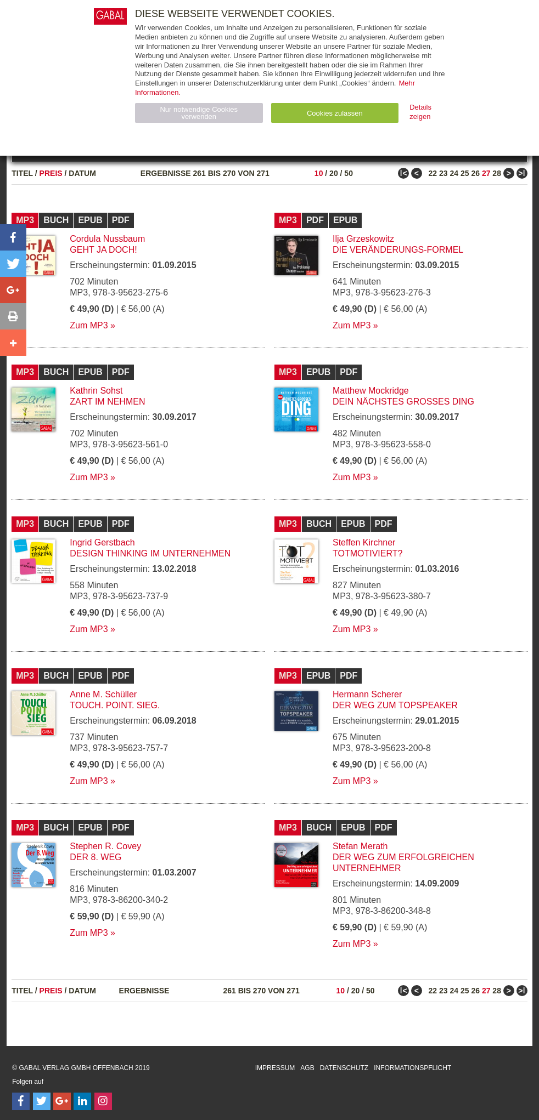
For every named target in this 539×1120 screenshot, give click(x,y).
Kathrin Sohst (96, 390)
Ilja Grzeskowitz (363, 238)
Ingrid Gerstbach (102, 542)
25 (465, 173)
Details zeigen (420, 112)
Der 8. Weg (95, 857)
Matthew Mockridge (371, 390)
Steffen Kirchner (364, 542)
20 (333, 173)
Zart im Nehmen (107, 401)
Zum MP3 (89, 325)
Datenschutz (344, 1068)
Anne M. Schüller (103, 694)
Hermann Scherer (367, 694)
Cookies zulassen (335, 113)
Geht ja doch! (103, 249)
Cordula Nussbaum (107, 238)
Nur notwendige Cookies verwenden (199, 113)
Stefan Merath (360, 846)
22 (433, 173)
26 (475, 173)
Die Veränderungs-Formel (398, 249)
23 (443, 173)
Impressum (275, 1068)
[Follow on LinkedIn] (82, 1101)
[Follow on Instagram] (103, 1101)
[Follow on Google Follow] (62, 1101)
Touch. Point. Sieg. (115, 705)
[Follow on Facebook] (21, 1101)
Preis (51, 173)
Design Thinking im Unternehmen (150, 553)
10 (319, 173)
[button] (13, 237)
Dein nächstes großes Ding (403, 401)
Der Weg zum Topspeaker (395, 705)
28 (496, 173)
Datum (82, 173)
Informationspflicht (412, 1068)
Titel (22, 173)
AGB (307, 1068)
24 (454, 173)
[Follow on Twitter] (41, 1101)
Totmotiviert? (367, 553)
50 (348, 173)
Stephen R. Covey (105, 846)
